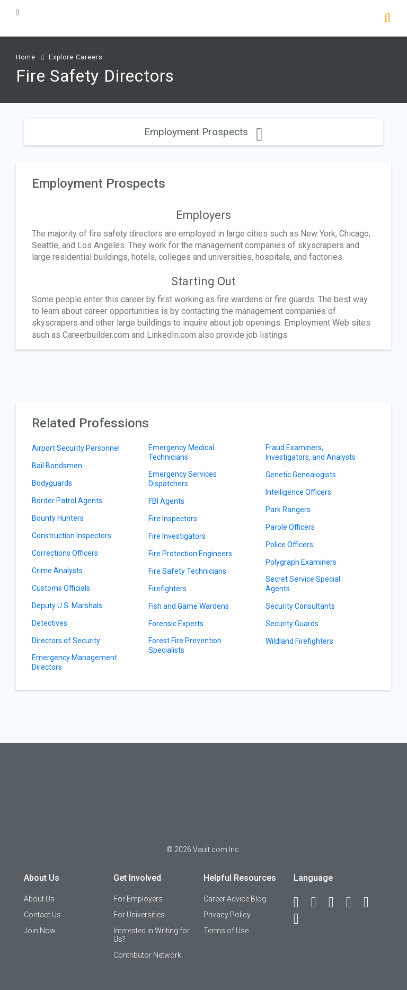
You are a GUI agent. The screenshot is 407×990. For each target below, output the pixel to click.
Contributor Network (147, 955)
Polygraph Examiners (301, 562)
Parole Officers (290, 527)
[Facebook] (301, 902)
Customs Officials (61, 588)
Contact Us (42, 914)
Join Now (40, 930)
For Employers (138, 899)
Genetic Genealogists (301, 474)
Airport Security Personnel (76, 448)
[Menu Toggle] (17, 12)
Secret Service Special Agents (303, 584)
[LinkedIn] (318, 902)
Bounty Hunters (58, 518)
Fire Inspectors (172, 518)
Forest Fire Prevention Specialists (185, 645)
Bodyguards (52, 483)
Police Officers (289, 544)
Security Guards (292, 623)
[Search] (387, 19)
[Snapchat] (301, 919)
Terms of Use (226, 930)
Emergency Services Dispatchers (182, 479)
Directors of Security (66, 640)
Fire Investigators (177, 536)
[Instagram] (353, 902)
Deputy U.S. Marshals (67, 605)
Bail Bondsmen (57, 465)
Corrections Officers (65, 553)
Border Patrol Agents (67, 500)
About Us (39, 899)
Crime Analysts (57, 570)
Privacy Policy (227, 914)
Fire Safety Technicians (187, 571)
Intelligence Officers (298, 492)
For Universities (139, 914)
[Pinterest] (371, 902)
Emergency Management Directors (74, 662)
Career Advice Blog (235, 899)
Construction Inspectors (71, 535)
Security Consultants (300, 606)
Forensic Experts (176, 623)
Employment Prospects (203, 132)
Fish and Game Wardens (188, 606)
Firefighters (167, 588)
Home (26, 57)
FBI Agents (166, 501)
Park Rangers (288, 509)
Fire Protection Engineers (190, 553)
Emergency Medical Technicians (181, 452)
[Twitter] (336, 902)
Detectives (49, 623)
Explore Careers (76, 57)
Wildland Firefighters (299, 641)
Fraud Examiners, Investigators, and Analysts (311, 452)
